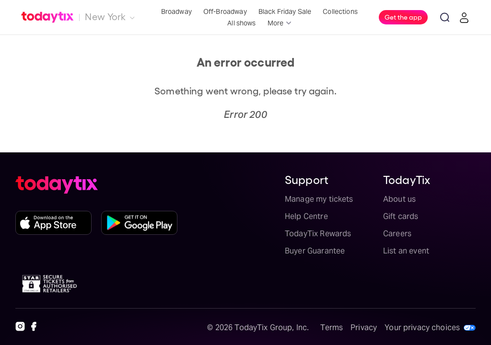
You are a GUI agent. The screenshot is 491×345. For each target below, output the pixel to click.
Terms (331, 327)
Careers (397, 234)
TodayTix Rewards (318, 234)
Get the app (403, 17)
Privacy (364, 327)
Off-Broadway (225, 11)
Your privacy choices (422, 327)
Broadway (176, 11)
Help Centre (306, 216)
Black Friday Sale (285, 11)
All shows (241, 23)
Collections (340, 11)
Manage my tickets (319, 199)
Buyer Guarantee (315, 251)
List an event (406, 251)
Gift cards (401, 216)
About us (399, 199)
